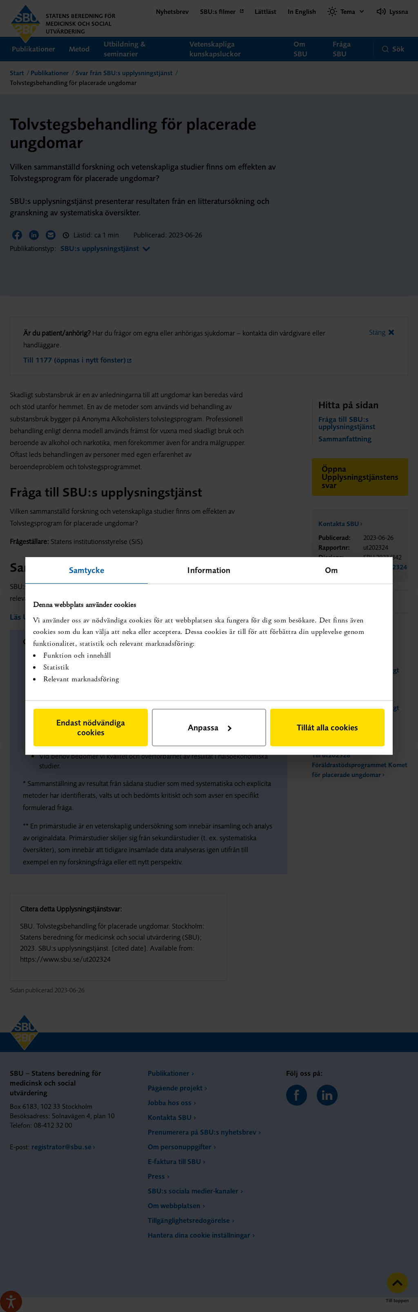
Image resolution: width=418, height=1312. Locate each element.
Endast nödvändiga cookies (90, 727)
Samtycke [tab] (86, 569)
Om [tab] (331, 569)
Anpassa (209, 727)
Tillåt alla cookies (327, 727)
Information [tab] (208, 569)
